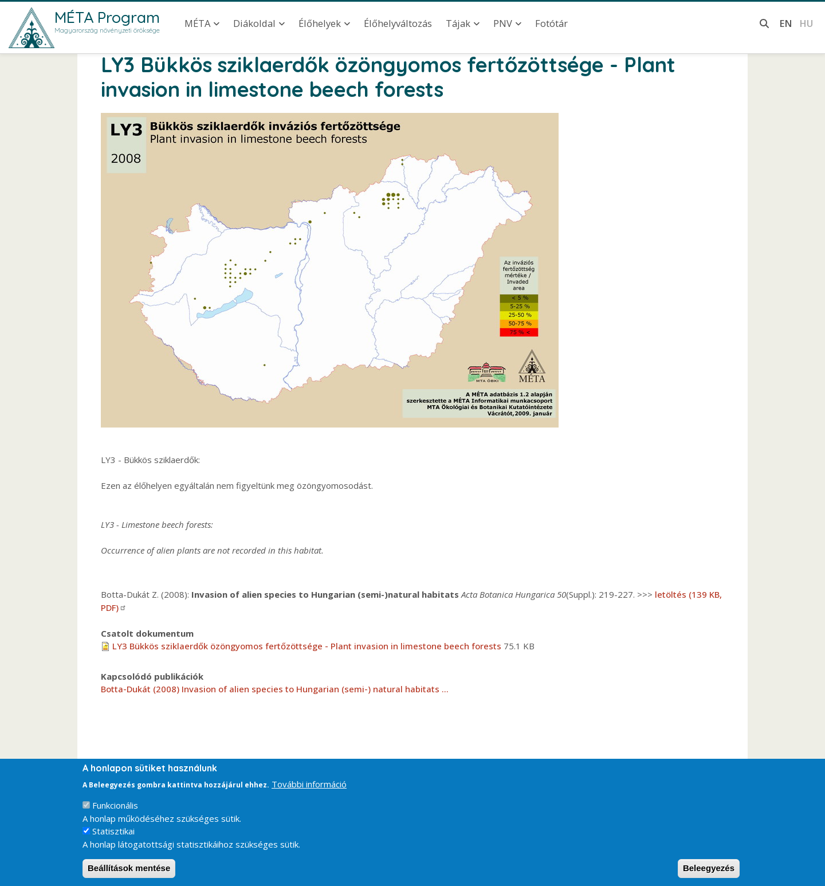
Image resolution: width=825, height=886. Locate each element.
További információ (309, 792)
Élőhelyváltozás (398, 23)
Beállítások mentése (129, 876)
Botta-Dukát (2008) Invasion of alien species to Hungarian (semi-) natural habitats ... (275, 689)
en (785, 23)
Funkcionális (115, 813)
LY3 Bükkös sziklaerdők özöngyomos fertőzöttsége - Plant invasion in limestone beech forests (306, 646)
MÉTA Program (107, 17)
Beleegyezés (708, 876)
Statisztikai (113, 839)
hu (806, 23)
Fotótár (551, 23)
